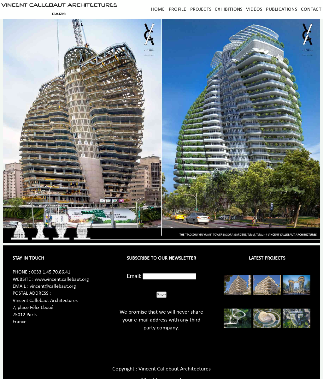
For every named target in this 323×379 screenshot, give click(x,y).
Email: (134, 275)
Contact (311, 9)
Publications (281, 9)
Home (158, 9)
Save (161, 294)
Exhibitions (228, 9)
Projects (200, 9)
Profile (177, 9)
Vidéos (254, 9)
